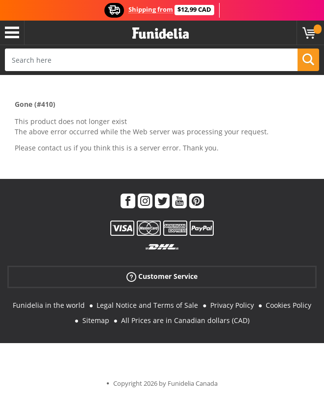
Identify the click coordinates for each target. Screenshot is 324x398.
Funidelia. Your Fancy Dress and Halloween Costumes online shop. (160, 33)
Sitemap (95, 320)
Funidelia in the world (49, 305)
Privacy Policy (232, 305)
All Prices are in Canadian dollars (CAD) (185, 320)
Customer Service (162, 277)
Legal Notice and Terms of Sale (147, 305)
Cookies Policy (288, 305)
